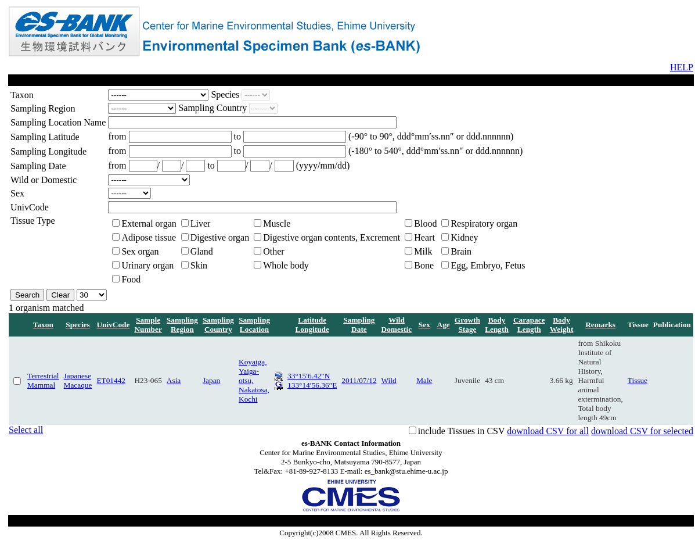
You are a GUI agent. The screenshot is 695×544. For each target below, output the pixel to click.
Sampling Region (182, 325)
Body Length (497, 325)
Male (424, 380)
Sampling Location (254, 325)
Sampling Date (358, 325)
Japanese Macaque (78, 380)
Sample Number (147, 325)
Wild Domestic (396, 325)
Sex (424, 324)
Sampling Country (218, 325)
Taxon (43, 324)
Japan (211, 380)
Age (443, 324)
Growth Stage (467, 325)
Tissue (637, 380)
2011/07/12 (358, 380)
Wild (389, 380)
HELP (681, 67)
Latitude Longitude (312, 325)
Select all (26, 430)
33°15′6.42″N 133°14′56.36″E (312, 380)
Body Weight (562, 325)
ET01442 (110, 380)
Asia (174, 380)
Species (77, 324)
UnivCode (112, 324)
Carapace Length (529, 325)
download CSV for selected (642, 431)
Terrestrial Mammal (43, 380)
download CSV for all (548, 431)
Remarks (600, 324)
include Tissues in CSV (461, 431)
